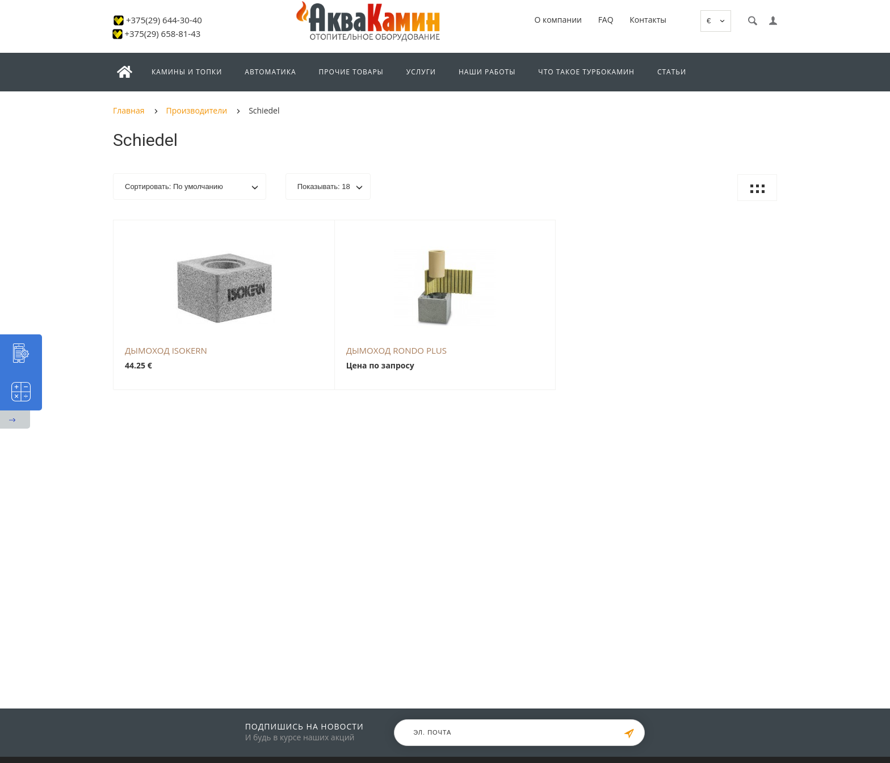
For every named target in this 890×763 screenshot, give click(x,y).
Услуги (421, 72)
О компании (558, 19)
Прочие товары (351, 72)
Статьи (671, 72)
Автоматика (270, 72)
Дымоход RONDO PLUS (396, 350)
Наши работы (487, 72)
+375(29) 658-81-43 (162, 33)
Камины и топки (187, 72)
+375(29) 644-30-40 (164, 20)
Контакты (647, 19)
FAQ (606, 19)
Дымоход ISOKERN (166, 350)
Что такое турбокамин (586, 72)
